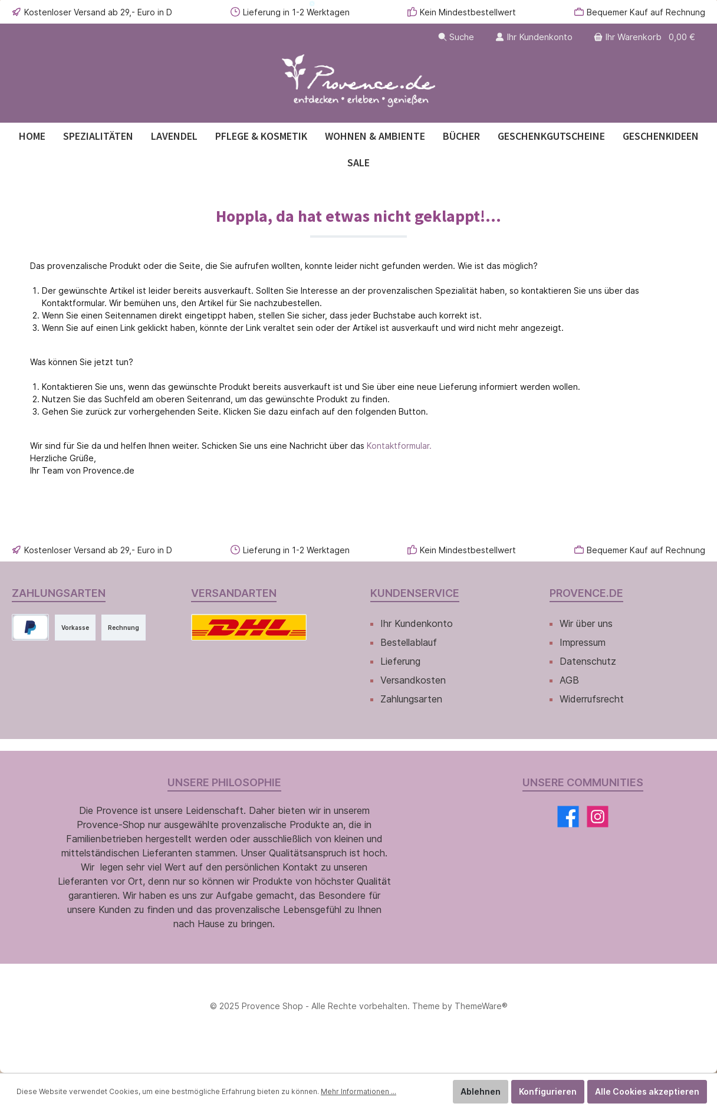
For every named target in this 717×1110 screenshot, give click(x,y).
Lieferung (400, 661)
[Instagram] (597, 816)
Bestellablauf (408, 642)
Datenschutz (588, 661)
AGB (569, 680)
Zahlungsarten (411, 699)
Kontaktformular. (399, 446)
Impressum (583, 642)
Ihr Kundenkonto (416, 623)
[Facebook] (568, 816)
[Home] (32, 136)
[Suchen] (456, 37)
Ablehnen (481, 1091)
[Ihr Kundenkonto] (534, 37)
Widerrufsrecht (592, 699)
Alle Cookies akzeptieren (647, 1091)
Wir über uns (586, 623)
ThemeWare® (481, 1006)
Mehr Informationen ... (358, 1091)
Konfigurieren (548, 1091)
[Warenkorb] (645, 37)
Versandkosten (413, 680)
